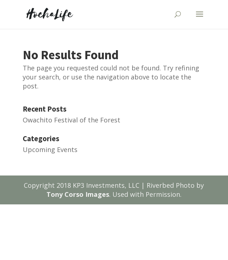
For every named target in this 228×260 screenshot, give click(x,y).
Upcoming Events (50, 149)
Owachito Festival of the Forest (71, 120)
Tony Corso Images (77, 194)
